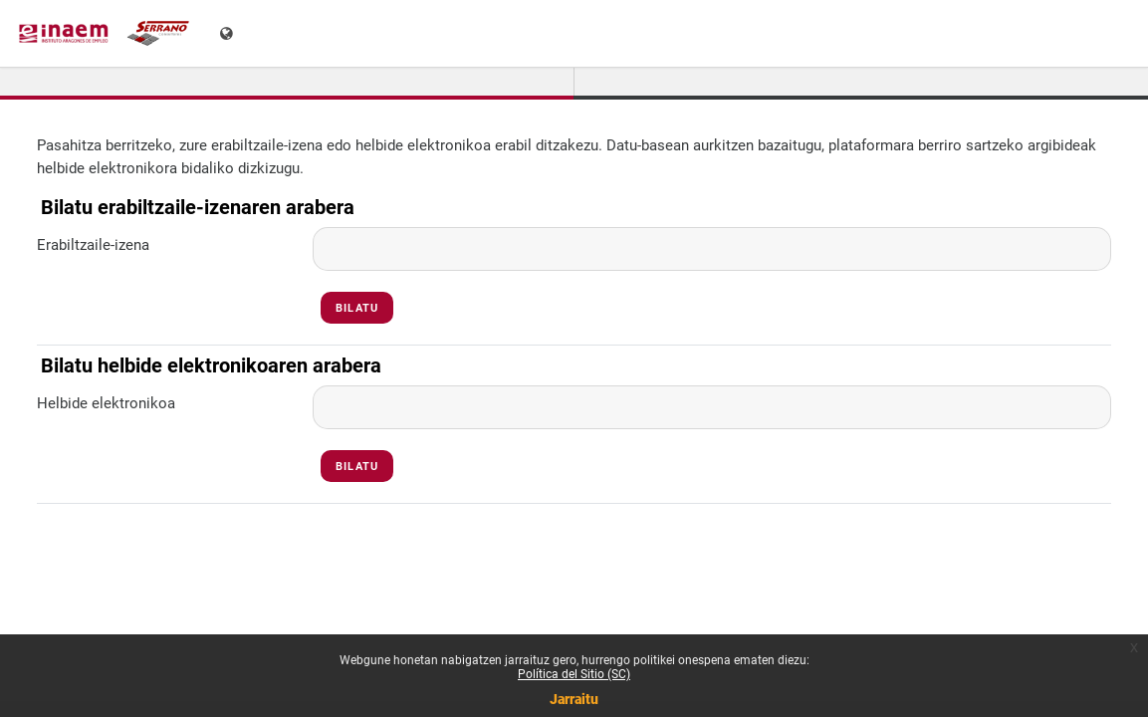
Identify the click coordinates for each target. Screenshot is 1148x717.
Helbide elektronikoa (106, 403)
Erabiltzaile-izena (93, 245)
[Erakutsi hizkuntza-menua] (228, 33)
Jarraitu (574, 699)
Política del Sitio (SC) (574, 674)
